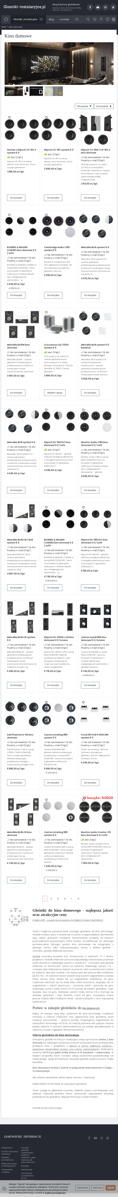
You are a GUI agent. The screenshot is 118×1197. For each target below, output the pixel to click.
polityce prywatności (55, 1192)
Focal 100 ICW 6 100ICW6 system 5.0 (94, 737)
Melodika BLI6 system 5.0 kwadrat (95, 347)
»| (78, 899)
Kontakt (64, 19)
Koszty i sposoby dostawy (10, 1148)
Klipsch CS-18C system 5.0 (59, 151)
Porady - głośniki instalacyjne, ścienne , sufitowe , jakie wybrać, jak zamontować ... (28, 1150)
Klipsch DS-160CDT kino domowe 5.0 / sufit (57, 445)
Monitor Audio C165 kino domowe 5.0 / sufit (94, 445)
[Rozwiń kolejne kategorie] (77, 19)
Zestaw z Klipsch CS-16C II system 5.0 (21, 152)
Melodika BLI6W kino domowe (18, 347)
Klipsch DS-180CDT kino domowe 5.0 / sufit (94, 542)
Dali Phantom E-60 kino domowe (20, 737)
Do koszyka (16, 199)
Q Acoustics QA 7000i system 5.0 (56, 347)
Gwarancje (26, 1164)
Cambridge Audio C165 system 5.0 (57, 250)
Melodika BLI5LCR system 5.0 (21, 640)
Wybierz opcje (54, 394)
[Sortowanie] (103, 107)
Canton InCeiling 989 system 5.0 (56, 835)
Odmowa (97, 1187)
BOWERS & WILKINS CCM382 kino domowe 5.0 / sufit (58, 543)
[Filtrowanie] (80, 107)
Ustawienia (82, 1187)
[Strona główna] (25, 7)
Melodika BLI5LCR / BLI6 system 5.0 (20, 542)
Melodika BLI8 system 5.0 (21, 443)
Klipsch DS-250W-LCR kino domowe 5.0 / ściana (59, 640)
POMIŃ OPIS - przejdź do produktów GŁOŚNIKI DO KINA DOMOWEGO (68, 921)
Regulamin (7, 1143)
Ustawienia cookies (7, 1166)
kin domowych (94, 1009)
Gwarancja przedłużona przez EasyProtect (27, 1172)
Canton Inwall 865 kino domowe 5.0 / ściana (93, 640)
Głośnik (36, 957)
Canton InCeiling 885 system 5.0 (56, 737)
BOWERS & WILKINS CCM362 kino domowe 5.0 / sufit (21, 251)
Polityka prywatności (8, 1154)
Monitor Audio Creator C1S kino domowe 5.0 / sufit (96, 835)
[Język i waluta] (113, 19)
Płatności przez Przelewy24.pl (9, 1160)
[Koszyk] (95, 19)
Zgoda (110, 1187)
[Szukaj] (89, 19)
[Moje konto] (102, 19)
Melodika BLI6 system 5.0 (95, 248)
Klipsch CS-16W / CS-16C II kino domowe (95, 152)
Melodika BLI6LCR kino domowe (19, 835)
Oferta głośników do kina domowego (56, 1036)
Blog (51, 19)
